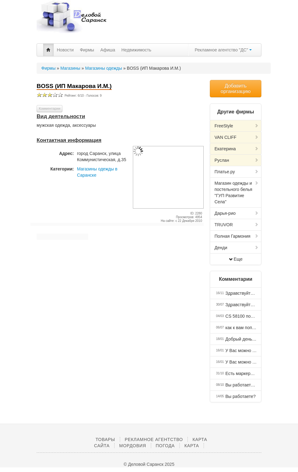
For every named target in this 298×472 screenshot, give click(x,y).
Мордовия (132, 445)
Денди (236, 247)
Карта (191, 445)
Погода (165, 445)
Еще (236, 259)
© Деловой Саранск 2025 (149, 464)
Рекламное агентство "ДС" (223, 49)
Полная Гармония (236, 236)
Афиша (107, 49)
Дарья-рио (236, 213)
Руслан (236, 160)
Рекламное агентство (154, 439)
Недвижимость (136, 49)
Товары (105, 439)
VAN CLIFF (236, 137)
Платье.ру (236, 171)
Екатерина (236, 148)
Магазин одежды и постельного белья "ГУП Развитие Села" (236, 192)
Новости (65, 49)
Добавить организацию (236, 88)
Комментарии (49, 108)
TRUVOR (236, 224)
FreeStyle (236, 125)
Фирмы (87, 49)
